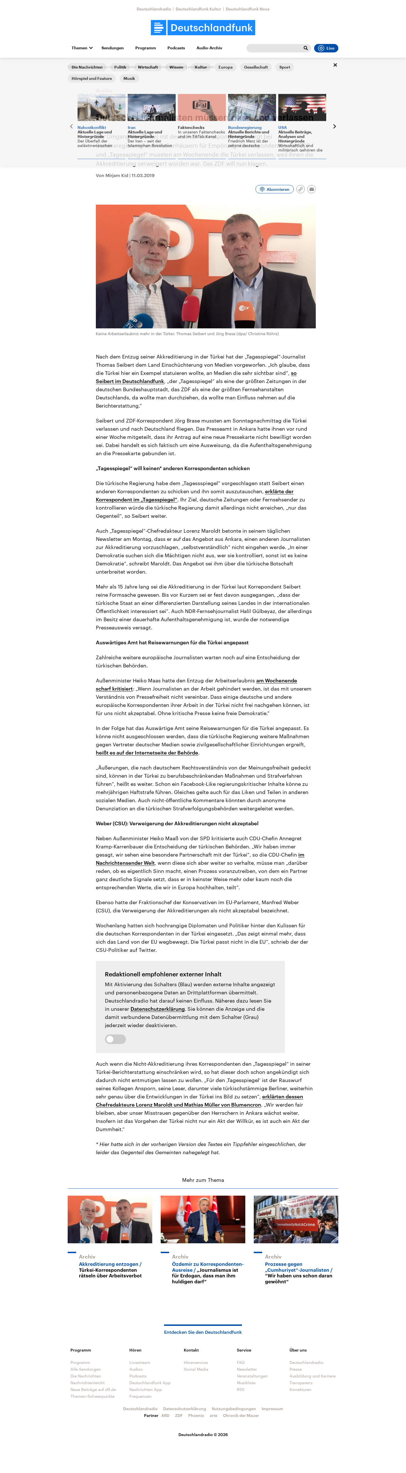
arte (213, 1415)
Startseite (77, 66)
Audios (136, 1369)
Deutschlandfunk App (150, 1382)
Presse (296, 1369)
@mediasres (102, 66)
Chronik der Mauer (241, 1415)
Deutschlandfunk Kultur (198, 8)
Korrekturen (301, 1389)
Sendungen (113, 48)
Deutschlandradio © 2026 (203, 1434)
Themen (79, 48)
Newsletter (247, 1369)
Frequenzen (140, 1396)
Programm (145, 48)
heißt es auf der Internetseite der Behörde (147, 752)
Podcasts (176, 48)
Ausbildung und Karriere (313, 1376)
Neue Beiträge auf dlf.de (93, 1389)
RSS (240, 1389)
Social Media (196, 1369)
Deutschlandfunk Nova (248, 8)
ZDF (179, 1415)
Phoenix (196, 1415)
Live (326, 48)
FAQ (241, 1362)
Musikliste (246, 1382)
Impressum (272, 1408)
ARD (165, 1415)
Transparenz (301, 1382)
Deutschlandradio (154, 8)
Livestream (139, 1362)
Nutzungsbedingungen (234, 1408)
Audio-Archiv (209, 48)
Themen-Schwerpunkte (92, 1396)
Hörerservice (196, 1362)
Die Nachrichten (85, 1376)
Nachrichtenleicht (87, 1382)
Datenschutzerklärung (158, 1009)
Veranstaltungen (252, 1376)
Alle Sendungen (85, 1369)
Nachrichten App (145, 1389)
